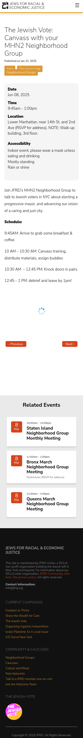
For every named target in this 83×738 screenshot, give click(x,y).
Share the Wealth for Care (22, 616)
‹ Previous (16, 344)
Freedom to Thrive (17, 611)
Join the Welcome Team (21, 684)
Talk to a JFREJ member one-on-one (29, 679)
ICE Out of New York (19, 637)
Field (10, 69)
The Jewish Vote (29, 69)
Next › (70, 344)
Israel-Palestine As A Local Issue (27, 632)
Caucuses (12, 663)
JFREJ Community (51, 574)
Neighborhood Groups (21, 72)
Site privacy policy (24, 577)
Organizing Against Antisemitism (27, 627)
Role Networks (15, 674)
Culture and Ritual (17, 668)
